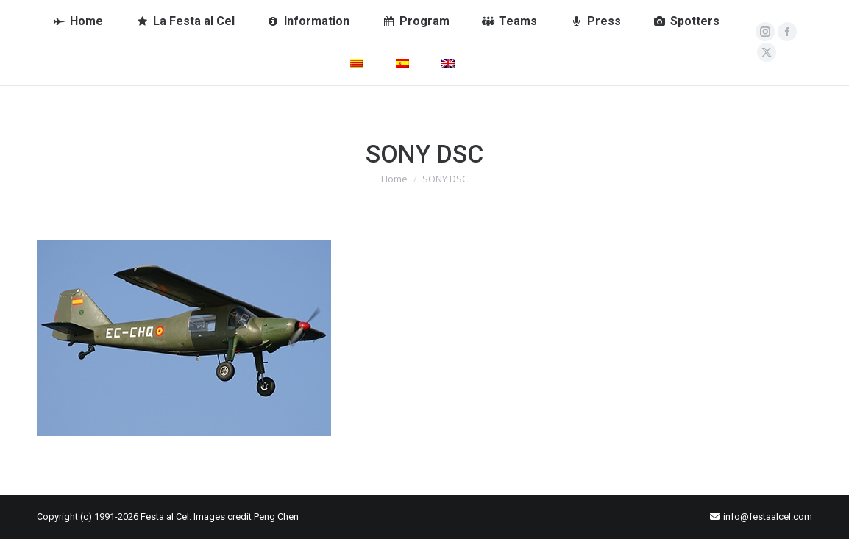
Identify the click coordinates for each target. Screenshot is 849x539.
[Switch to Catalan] (356, 64)
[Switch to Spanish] (402, 64)
